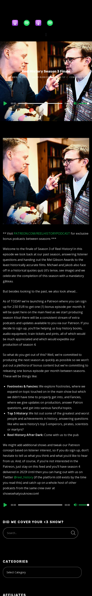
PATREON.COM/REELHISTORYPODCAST (42, 233)
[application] (46, 103)
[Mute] (76, 103)
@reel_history (23, 477)
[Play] (4, 103)
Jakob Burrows (41, 77)
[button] (46, 34)
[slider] (40, 103)
